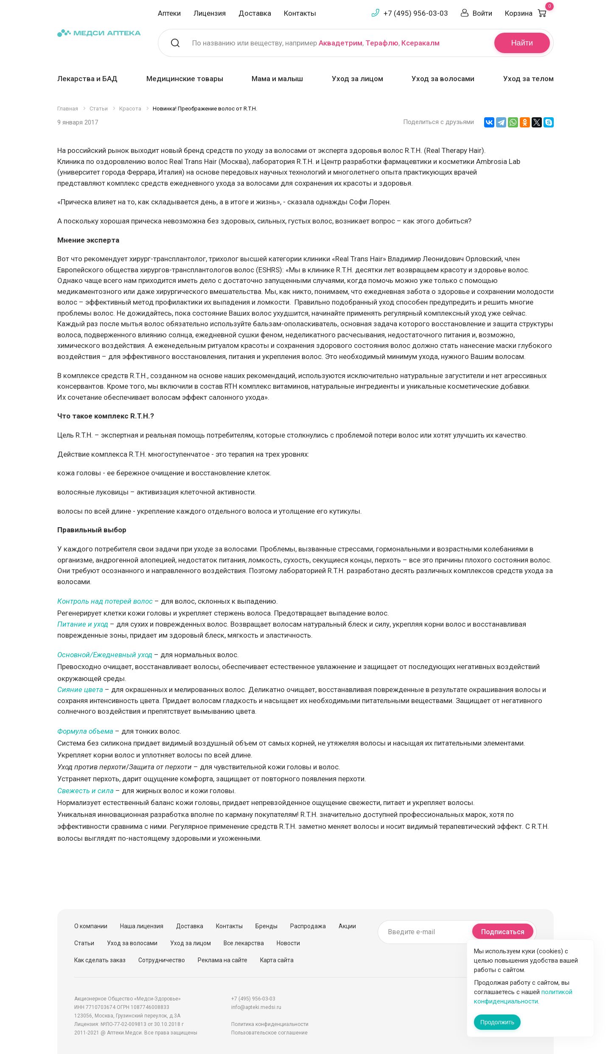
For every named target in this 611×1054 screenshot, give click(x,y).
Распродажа (308, 926)
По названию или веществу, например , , (316, 43)
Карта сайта (277, 960)
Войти (482, 13)
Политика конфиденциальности (269, 1024)
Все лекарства (244, 943)
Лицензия (209, 13)
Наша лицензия (141, 926)
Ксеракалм (420, 43)
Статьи (84, 943)
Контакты (300, 13)
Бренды (266, 926)
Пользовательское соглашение (269, 1033)
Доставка (254, 13)
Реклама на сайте (222, 960)
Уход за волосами (443, 78)
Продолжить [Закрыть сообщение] (497, 1022)
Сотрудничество (161, 960)
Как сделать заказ (100, 960)
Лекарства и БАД (87, 78)
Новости (288, 943)
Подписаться (502, 932)
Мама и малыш (277, 78)
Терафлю (381, 43)
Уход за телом (528, 78)
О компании (90, 926)
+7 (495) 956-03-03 (416, 13)
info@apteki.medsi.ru (256, 1007)
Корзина (529, 13)
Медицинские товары (184, 78)
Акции (347, 926)
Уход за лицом (357, 78)
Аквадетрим (340, 43)
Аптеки (169, 13)
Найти (522, 43)
